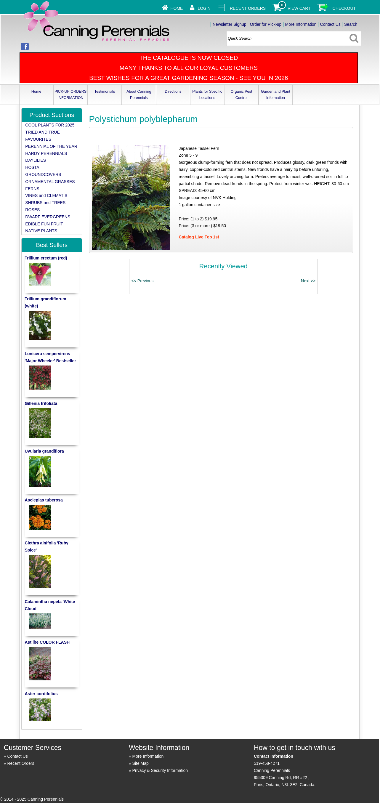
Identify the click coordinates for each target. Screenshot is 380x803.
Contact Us (330, 24)
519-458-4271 (267, 763)
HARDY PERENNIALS (46, 153)
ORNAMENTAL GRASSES (50, 181)
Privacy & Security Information (160, 770)
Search (350, 24)
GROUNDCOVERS (43, 174)
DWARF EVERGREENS (47, 216)
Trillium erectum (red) (46, 258)
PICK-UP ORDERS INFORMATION (70, 94)
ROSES (32, 209)
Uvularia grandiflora (44, 451)
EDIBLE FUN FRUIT (44, 224)
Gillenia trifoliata (41, 403)
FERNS (32, 188)
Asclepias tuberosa (43, 500)
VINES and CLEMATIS (46, 195)
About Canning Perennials (138, 94)
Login (204, 8)
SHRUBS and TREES (45, 202)
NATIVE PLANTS (41, 230)
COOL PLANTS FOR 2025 (49, 125)
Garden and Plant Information (275, 94)
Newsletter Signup (229, 24)
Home (176, 8)
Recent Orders (248, 8)
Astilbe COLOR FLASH (47, 642)
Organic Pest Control (241, 94)
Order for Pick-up (266, 24)
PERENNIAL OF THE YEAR (51, 146)
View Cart (299, 8)
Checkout (344, 8)
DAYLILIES (35, 160)
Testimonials (104, 91)
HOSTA (32, 167)
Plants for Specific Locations (207, 94)
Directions (173, 91)
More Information (301, 24)
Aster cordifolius (41, 693)
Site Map (140, 763)
